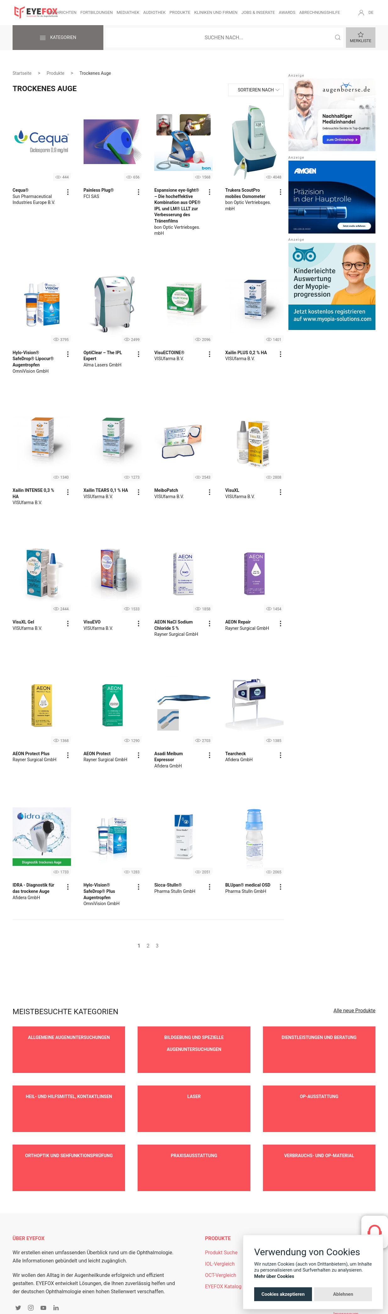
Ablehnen (343, 1294)
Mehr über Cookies (274, 1276)
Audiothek (154, 12)
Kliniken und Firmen (216, 12)
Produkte (179, 12)
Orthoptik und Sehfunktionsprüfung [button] (69, 1130)
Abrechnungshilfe (319, 12)
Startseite (22, 73)
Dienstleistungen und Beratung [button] (319, 1037)
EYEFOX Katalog (223, 1249)
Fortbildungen (96, 12)
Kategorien (58, 38)
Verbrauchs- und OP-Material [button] (319, 1130)
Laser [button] (194, 1083)
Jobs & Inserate (258, 12)
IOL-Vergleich (220, 1226)
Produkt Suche (221, 1215)
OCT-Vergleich (220, 1237)
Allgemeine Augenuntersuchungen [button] (69, 1037)
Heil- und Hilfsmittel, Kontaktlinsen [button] (69, 1083)
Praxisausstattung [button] (194, 1130)
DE (371, 12)
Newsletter (281, 1226)
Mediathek (128, 12)
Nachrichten (62, 12)
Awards (287, 12)
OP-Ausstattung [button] (319, 1083)
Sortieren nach (256, 89)
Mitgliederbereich (288, 1215)
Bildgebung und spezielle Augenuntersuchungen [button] (194, 1043)
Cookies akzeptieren (282, 1294)
